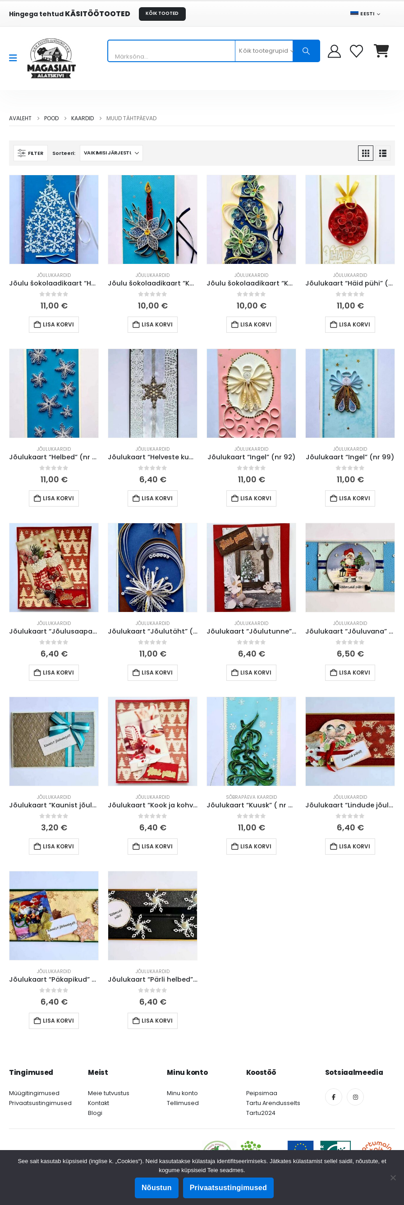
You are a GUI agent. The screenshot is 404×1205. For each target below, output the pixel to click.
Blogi (95, 1113)
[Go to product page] (53, 219)
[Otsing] (306, 51)
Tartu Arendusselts (273, 1103)
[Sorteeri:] (111, 153)
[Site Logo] (51, 58)
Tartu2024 (260, 1113)
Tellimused (183, 1103)
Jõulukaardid (54, 275)
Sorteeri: (63, 153)
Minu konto (182, 1093)
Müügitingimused (34, 1093)
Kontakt (98, 1103)
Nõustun (157, 1187)
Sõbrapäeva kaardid (251, 797)
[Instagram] (355, 1096)
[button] (31, 153)
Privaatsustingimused (40, 1103)
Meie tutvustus (108, 1093)
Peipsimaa (261, 1093)
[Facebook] (333, 1096)
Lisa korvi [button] (58, 324)
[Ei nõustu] (392, 1177)
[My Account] (334, 51)
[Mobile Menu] (16, 58)
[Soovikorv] (357, 51)
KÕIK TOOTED (162, 13)
